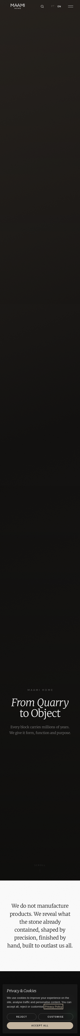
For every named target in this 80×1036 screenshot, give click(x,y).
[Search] (42, 6)
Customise (56, 1017)
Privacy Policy (53, 1006)
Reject (21, 1017)
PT (53, 6)
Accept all (40, 1025)
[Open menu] (70, 6)
